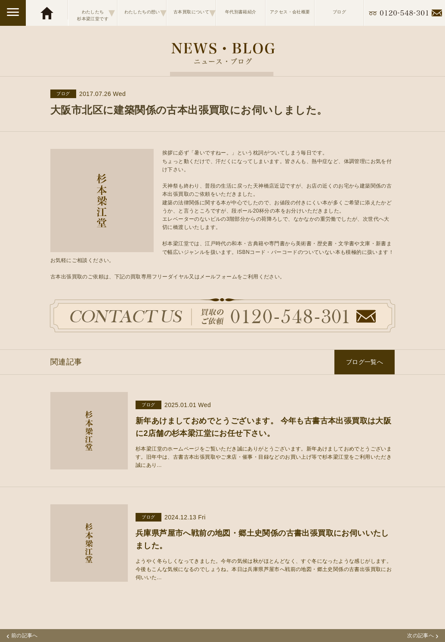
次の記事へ (423, 635)
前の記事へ (22, 635)
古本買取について (194, 12)
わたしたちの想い (145, 12)
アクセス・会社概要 (290, 11)
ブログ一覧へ (364, 361)
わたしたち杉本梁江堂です (96, 12)
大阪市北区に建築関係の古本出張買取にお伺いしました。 (188, 110)
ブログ (339, 11)
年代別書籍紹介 (240, 11)
